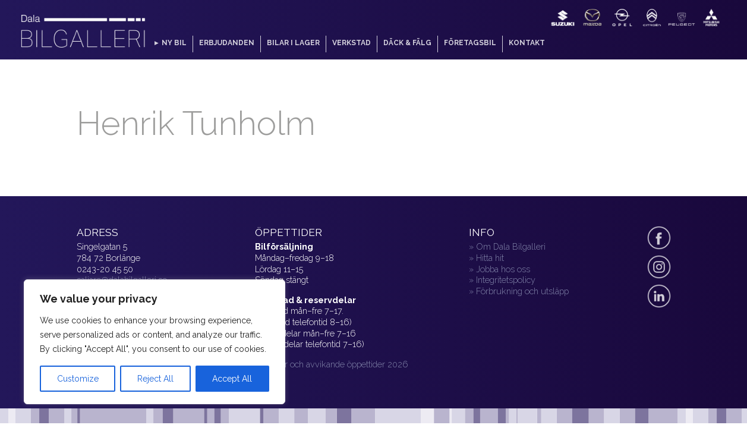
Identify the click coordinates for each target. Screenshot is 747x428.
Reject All (155, 378)
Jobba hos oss (503, 269)
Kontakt (527, 43)
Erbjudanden (226, 43)
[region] (154, 341)
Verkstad (351, 43)
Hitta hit (490, 258)
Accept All (232, 378)
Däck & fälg (407, 43)
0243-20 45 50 (105, 269)
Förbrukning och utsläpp (522, 291)
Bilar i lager (293, 43)
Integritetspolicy (505, 280)
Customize (78, 378)
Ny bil (174, 43)
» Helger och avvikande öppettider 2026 (331, 364)
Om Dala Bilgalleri (511, 246)
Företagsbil (470, 43)
